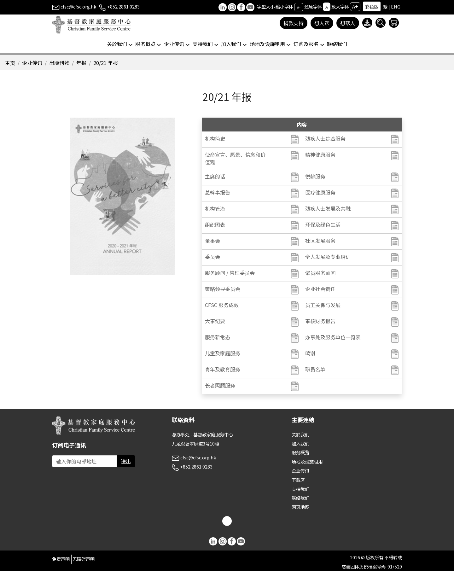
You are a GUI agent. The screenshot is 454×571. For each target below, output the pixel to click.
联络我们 (337, 44)
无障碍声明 (84, 559)
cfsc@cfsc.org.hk (74, 6)
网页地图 (300, 507)
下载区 (298, 479)
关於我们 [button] (117, 44)
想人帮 (321, 23)
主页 (10, 63)
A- (298, 6)
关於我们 (300, 434)
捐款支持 (293, 23)
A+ (355, 6)
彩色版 (371, 6)
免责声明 (61, 559)
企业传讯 (32, 63)
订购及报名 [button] (306, 44)
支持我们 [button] (203, 44)
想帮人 (347, 23)
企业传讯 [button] (174, 44)
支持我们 (300, 489)
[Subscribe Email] (84, 461)
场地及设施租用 (307, 461)
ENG (395, 6)
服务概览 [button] (145, 44)
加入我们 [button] (231, 44)
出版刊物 (59, 63)
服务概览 (300, 452)
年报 (81, 63)
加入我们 (300, 443)
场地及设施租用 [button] (267, 44)
